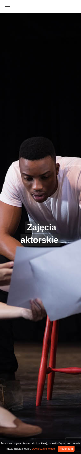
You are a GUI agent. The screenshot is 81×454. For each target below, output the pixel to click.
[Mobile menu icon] (7, 6)
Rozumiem (66, 448)
